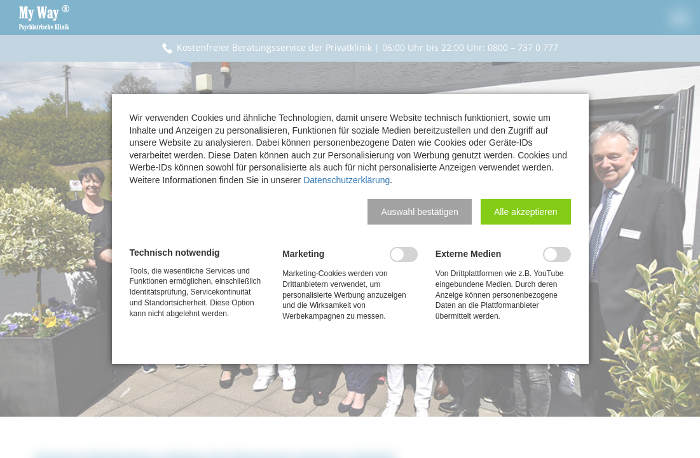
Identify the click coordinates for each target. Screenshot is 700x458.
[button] (419, 212)
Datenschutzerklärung (346, 180)
